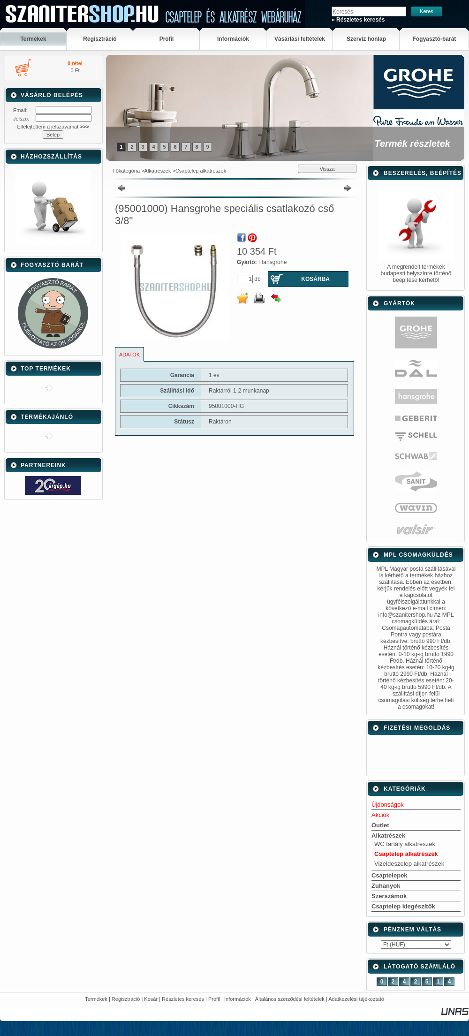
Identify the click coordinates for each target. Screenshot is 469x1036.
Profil (214, 999)
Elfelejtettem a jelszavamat (53, 126)
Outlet (380, 825)
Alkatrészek (157, 171)
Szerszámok (389, 896)
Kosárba (315, 279)
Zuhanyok (385, 885)
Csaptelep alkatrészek (200, 171)
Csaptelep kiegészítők (403, 906)
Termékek (96, 999)
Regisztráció (126, 999)
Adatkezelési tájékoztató (356, 999)
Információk (237, 999)
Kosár (151, 999)
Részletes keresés (183, 999)
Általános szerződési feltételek (290, 999)
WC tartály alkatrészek (404, 843)
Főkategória (126, 171)
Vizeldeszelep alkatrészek (409, 863)
